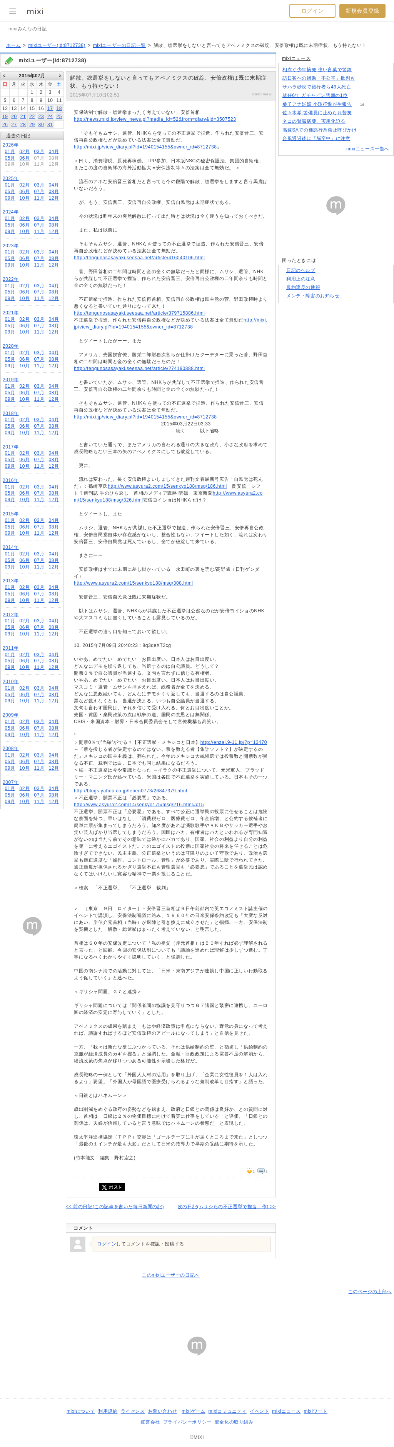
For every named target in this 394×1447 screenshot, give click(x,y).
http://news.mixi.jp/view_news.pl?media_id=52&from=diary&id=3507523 (155, 119)
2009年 (11, 715)
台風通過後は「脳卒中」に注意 (316, 138)
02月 (24, 151)
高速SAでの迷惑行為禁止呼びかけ (319, 130)
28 (23, 124)
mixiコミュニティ (228, 1411)
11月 (39, 198)
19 (5, 116)
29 (32, 124)
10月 (24, 198)
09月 (10, 198)
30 (41, 124)
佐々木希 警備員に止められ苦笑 (317, 112)
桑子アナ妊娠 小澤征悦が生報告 (317, 104)
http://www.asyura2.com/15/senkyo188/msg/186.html (167, 486)
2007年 (11, 782)
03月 (39, 151)
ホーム (13, 45)
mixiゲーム (193, 1411)
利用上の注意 (301, 279)
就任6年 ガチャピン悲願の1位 (315, 95)
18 (59, 108)
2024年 (11, 212)
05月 (10, 158)
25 (59, 116)
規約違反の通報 (303, 287)
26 (5, 124)
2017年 (11, 447)
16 (362, 104)
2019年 (11, 379)
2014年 (11, 547)
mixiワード (315, 1411)
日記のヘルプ (301, 270)
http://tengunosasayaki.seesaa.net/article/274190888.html (139, 368)
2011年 (11, 648)
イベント (259, 1411)
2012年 (11, 614)
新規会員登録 (362, 11)
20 (14, 116)
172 (365, 78)
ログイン (312, 11)
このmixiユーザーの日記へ (171, 1275)
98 (356, 121)
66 (361, 139)
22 (32, 116)
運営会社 (150, 1422)
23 (41, 116)
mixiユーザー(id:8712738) (56, 45)
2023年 (11, 245)
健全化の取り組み (234, 1422)
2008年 (11, 748)
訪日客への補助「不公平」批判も (318, 78)
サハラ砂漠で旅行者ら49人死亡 (316, 87)
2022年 (11, 279)
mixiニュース (296, 58)
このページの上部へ (370, 1291)
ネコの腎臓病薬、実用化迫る (314, 121)
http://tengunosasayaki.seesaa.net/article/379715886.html (139, 313)
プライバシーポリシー (187, 1422)
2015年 (11, 514)
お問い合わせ (162, 1411)
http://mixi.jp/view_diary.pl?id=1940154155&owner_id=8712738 (145, 147)
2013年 (11, 580)
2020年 (11, 346)
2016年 (11, 480)
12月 (53, 198)
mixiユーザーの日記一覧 (119, 45)
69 (358, 95)
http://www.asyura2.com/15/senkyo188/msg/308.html (133, 583)
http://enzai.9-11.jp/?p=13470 (233, 742)
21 (23, 116)
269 (362, 70)
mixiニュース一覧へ (367, 149)
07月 (39, 191)
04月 (53, 151)
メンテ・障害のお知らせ (313, 295)
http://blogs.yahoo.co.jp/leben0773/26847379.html (130, 791)
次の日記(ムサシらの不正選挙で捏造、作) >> (227, 1206)
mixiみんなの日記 (27, 29)
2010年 (11, 681)
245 (361, 87)
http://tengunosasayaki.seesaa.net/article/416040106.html (139, 257)
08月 (53, 191)
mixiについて (81, 1411)
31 (50, 124)
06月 (24, 158)
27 (14, 124)
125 (367, 130)
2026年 (11, 145)
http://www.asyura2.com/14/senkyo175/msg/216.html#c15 (139, 804)
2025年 (11, 178)
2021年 (11, 312)
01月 (10, 151)
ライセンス (133, 1411)
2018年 (11, 413)
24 (50, 116)
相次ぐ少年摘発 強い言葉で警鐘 (317, 69)
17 (50, 108)
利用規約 (107, 1411)
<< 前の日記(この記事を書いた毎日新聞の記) (115, 1206)
